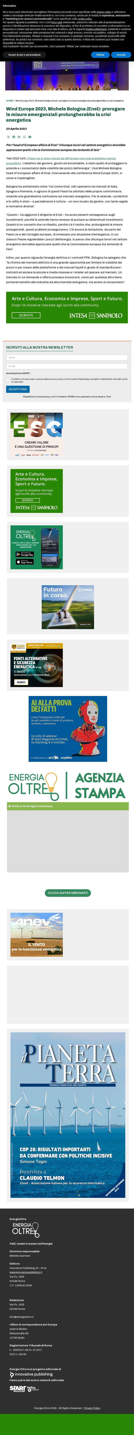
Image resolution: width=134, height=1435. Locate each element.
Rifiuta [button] (100, 54)
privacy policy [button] (104, 12)
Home (9, 101)
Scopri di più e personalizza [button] (24, 54)
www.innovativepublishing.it (26, 1272)
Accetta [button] (121, 54)
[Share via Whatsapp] (24, 137)
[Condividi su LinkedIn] (19, 137)
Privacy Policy (92, 1408)
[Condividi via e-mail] (30, 137)
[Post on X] (8, 137)
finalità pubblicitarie (96, 29)
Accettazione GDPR (18, 373)
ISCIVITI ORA (18, 389)
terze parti (56, 22)
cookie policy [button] (85, 18)
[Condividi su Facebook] (14, 137)
